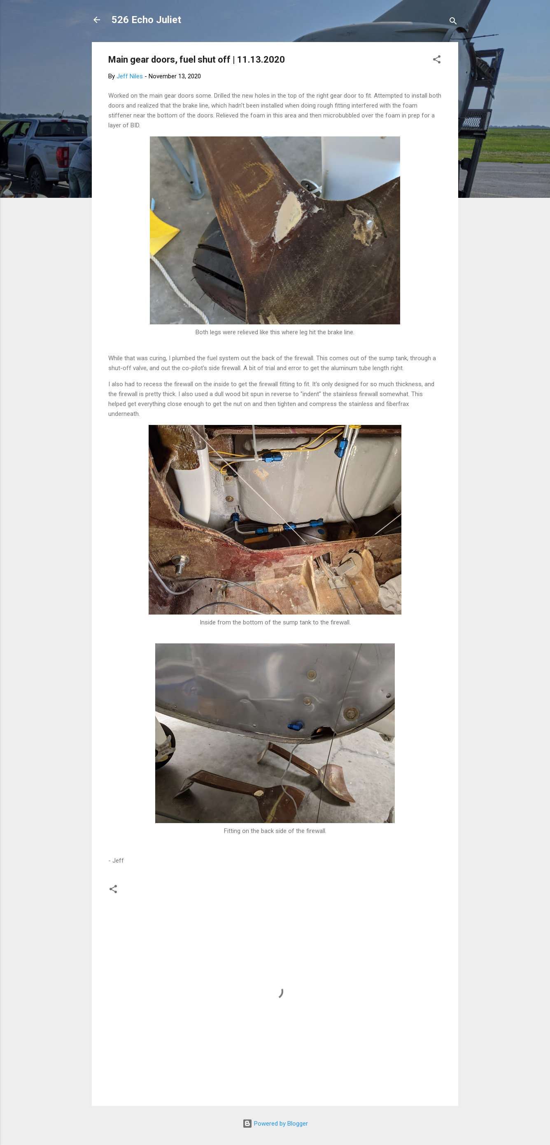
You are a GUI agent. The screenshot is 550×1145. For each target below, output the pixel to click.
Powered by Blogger (275, 1123)
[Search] (453, 22)
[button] (437, 60)
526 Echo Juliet (146, 20)
